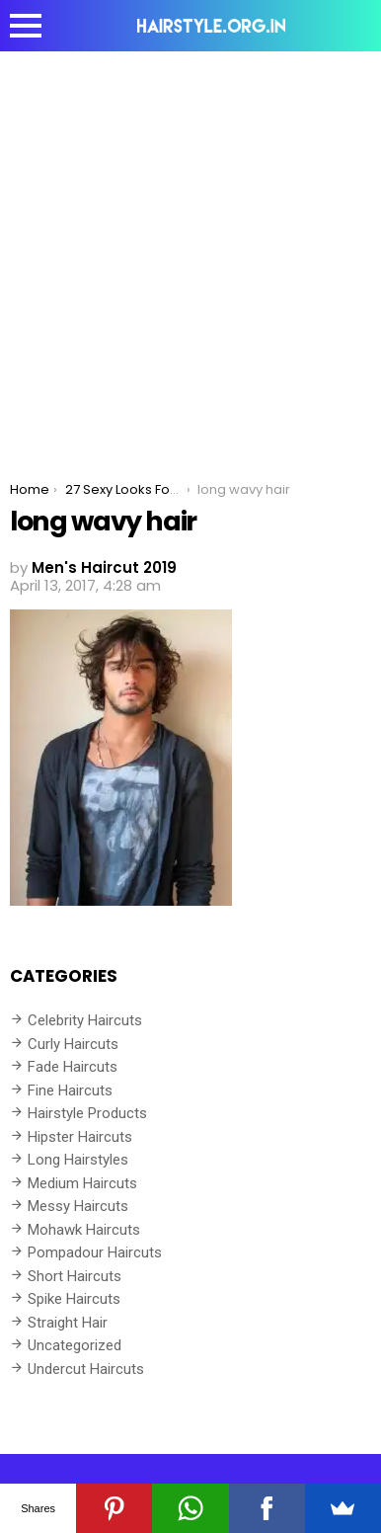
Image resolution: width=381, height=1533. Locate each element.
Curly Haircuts (73, 1044)
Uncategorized (74, 1345)
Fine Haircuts (70, 1090)
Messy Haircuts (78, 1206)
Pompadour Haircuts (95, 1252)
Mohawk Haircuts (84, 1230)
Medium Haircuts (82, 1183)
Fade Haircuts (72, 1067)
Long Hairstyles (78, 1160)
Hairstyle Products (87, 1113)
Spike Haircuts (74, 1299)
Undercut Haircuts (86, 1369)
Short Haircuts (74, 1276)
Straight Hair (68, 1322)
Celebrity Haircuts (85, 1020)
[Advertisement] (190, 252)
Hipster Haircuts (80, 1137)
